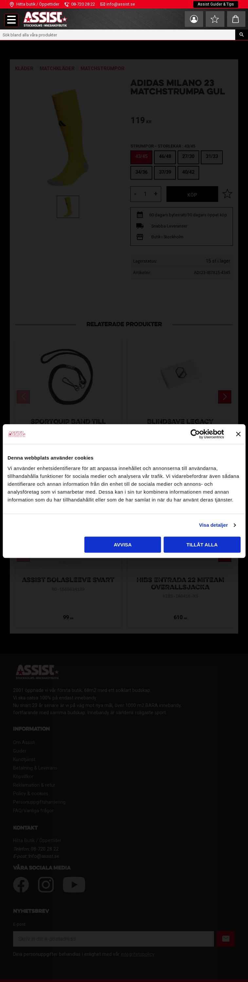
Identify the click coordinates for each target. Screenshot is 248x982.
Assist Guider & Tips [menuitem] (216, 4)
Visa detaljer (213, 525)
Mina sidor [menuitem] (193, 19)
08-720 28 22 (83, 4)
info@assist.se (120, 4)
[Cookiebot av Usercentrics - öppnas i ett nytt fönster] (195, 434)
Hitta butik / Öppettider (37, 4)
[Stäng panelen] (238, 434)
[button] (11, 20)
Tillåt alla (202, 544)
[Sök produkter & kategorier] (117, 34)
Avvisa (123, 544)
